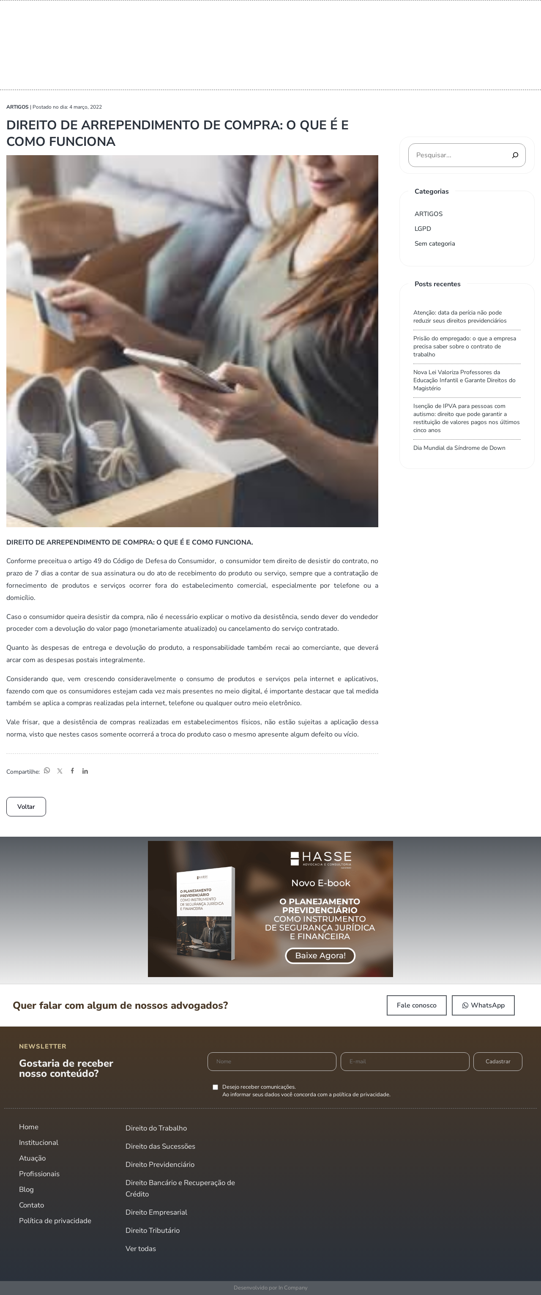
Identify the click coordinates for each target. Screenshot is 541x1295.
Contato (31, 1205)
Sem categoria (435, 243)
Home (28, 1127)
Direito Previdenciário (160, 1164)
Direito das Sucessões (160, 1146)
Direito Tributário (153, 1230)
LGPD (423, 229)
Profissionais (39, 1174)
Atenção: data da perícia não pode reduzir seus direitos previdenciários (460, 317)
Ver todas (141, 1249)
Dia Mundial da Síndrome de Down (459, 448)
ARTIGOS (429, 214)
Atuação (32, 1158)
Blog (26, 1189)
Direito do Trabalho (156, 1128)
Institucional (38, 1142)
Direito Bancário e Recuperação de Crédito (180, 1188)
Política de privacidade (55, 1221)
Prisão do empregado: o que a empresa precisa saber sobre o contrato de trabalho (464, 346)
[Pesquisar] (515, 155)
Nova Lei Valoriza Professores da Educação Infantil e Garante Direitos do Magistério (464, 380)
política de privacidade (361, 1094)
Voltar (26, 806)
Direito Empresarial (156, 1212)
